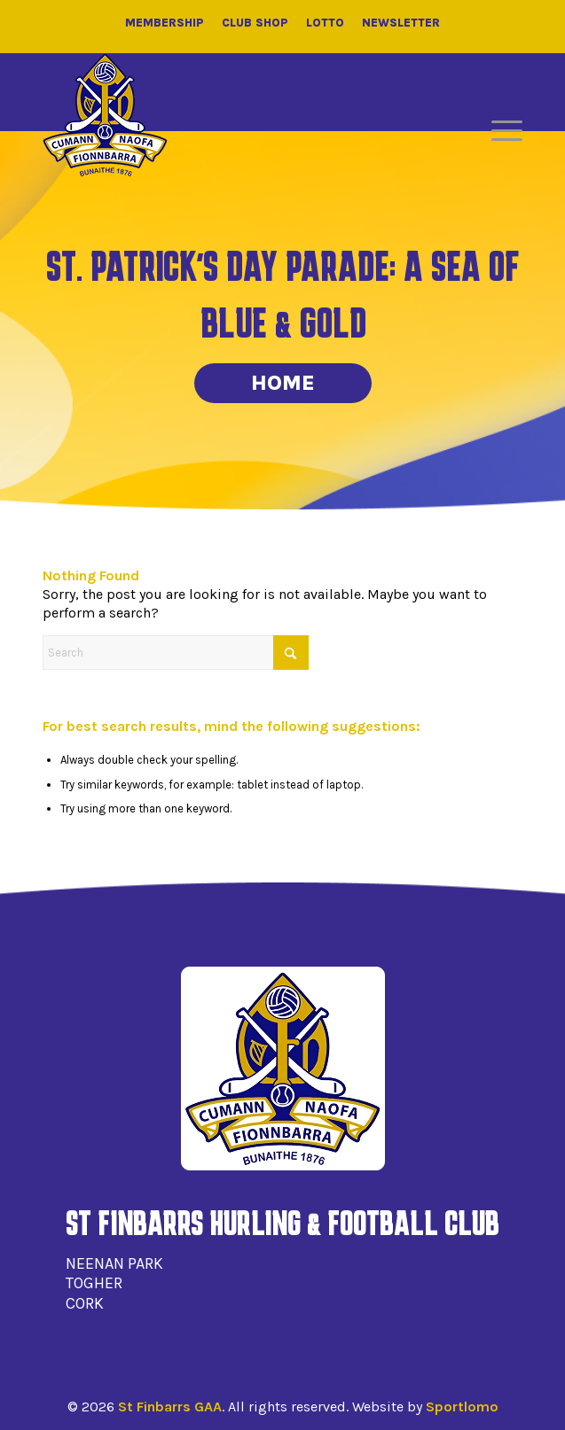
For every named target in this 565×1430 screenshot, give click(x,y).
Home (283, 382)
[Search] (176, 652)
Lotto (325, 22)
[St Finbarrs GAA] (105, 115)
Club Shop (255, 22)
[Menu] (498, 131)
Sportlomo (462, 1406)
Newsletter (401, 22)
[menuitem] (498, 131)
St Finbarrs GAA (170, 1406)
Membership (164, 22)
